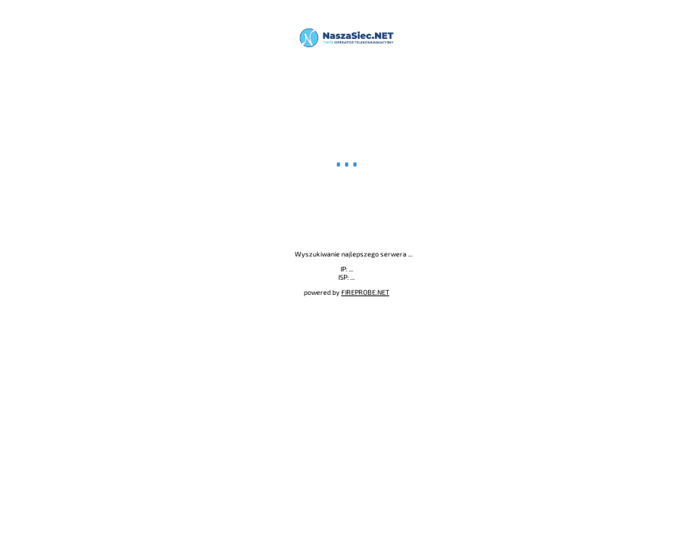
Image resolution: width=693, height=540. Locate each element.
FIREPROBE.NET (365, 292)
